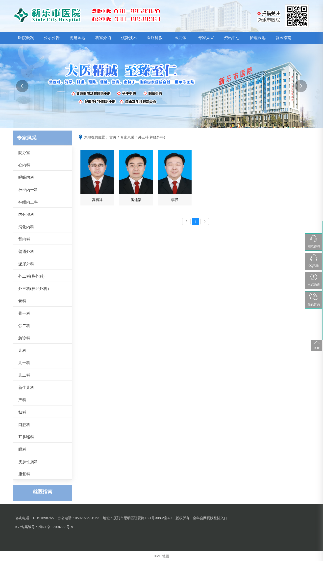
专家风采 (206, 38)
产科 (22, 400)
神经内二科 (28, 202)
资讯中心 (232, 38)
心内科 (24, 165)
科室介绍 (103, 38)
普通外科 (26, 251)
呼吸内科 (26, 177)
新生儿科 (26, 387)
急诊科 (24, 338)
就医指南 (283, 38)
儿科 (22, 350)
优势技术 (129, 38)
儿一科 (24, 363)
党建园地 (77, 38)
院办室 (24, 153)
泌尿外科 (26, 264)
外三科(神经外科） (34, 289)
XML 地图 (161, 556)
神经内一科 (28, 190)
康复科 (24, 474)
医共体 (180, 38)
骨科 (22, 301)
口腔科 (24, 425)
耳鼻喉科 (26, 437)
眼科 (22, 449)
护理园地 (258, 38)
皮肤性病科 (28, 462)
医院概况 (26, 38)
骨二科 (24, 326)
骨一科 (24, 313)
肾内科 (24, 239)
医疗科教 (155, 38)
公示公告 (52, 38)
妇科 (22, 412)
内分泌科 (26, 214)
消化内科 (26, 227)
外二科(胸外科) (31, 276)
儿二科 (24, 375)
